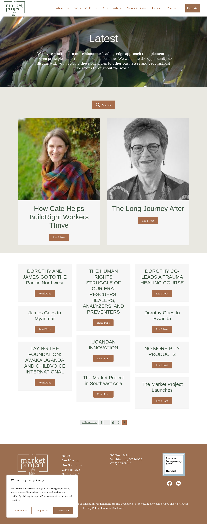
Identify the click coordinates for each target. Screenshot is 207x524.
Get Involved (70, 474)
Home (66, 455)
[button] (103, 105)
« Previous (89, 422)
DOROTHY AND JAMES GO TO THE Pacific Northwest (45, 276)
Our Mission (70, 460)
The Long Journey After (148, 208)
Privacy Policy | (92, 508)
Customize (21, 510)
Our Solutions (72, 465)
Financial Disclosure (112, 508)
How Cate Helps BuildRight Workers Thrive (59, 217)
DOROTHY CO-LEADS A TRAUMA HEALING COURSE (162, 276)
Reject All (42, 510)
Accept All (63, 510)
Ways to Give (71, 470)
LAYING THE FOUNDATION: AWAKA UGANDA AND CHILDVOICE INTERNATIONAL (44, 360)
